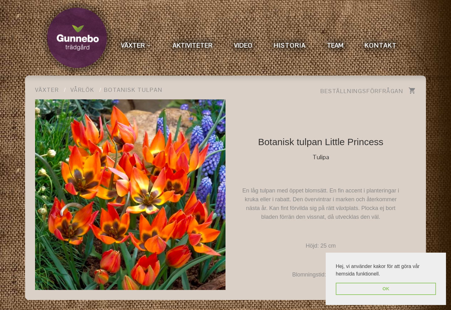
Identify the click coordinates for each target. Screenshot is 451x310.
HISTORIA (290, 45)
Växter (47, 89)
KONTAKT (381, 45)
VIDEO (243, 45)
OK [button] (385, 288)
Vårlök (82, 89)
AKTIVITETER (193, 45)
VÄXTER (133, 45)
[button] (382, 274)
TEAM (335, 45)
